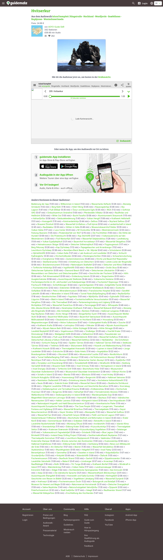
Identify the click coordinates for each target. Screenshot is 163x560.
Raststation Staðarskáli (48, 380)
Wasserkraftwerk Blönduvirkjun (102, 473)
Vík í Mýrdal (92, 250)
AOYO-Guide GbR (56, 27)
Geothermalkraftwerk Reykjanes (102, 435)
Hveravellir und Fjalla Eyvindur (81, 476)
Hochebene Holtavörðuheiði (110, 380)
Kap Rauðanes (37, 314)
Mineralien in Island (60, 293)
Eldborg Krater (72, 426)
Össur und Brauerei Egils (83, 210)
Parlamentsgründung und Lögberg (94, 302)
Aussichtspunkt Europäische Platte (47, 406)
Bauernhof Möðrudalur (58, 317)
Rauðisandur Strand (113, 490)
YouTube (109, 525)
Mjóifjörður (93, 296)
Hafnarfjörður (39, 218)
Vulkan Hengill (93, 218)
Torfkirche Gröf (64, 369)
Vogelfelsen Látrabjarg (84, 478)
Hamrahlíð (81, 397)
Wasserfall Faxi (44, 415)
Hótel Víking (77, 207)
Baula (40, 383)
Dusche (122, 322)
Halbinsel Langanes (110, 311)
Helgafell (86, 449)
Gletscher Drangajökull (118, 484)
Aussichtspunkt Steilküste (70, 279)
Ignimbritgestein (86, 285)
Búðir (56, 464)
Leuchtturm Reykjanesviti (77, 438)
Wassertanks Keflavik (101, 204)
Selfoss (94, 221)
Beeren (77, 447)
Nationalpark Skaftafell (81, 264)
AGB (68, 556)
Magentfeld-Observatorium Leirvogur (48, 397)
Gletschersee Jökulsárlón (102, 270)
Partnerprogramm (72, 520)
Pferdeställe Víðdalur (93, 212)
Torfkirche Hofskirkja (42, 267)
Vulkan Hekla (37, 230)
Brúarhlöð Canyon (71, 415)
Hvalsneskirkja (111, 441)
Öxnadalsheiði (81, 363)
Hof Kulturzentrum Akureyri (102, 357)
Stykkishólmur (37, 449)
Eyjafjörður (121, 360)
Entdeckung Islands (81, 276)
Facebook (109, 520)
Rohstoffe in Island (102, 421)
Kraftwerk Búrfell (100, 464)
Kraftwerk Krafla (45, 325)
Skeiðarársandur (50, 262)
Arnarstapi (108, 461)
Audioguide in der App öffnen (56, 174)
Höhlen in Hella (72, 227)
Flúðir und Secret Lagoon (103, 415)
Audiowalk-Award (48, 524)
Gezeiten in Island (86, 452)
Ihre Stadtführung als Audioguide (91, 538)
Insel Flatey (106, 449)
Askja (40, 473)
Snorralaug (125, 386)
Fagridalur (72, 296)
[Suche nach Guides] (133, 3)
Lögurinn (35, 299)
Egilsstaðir (114, 296)
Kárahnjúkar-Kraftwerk (72, 308)
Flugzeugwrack (111, 244)
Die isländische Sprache (65, 473)
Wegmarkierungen (39, 322)
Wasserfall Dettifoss (80, 340)
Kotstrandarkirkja (71, 221)
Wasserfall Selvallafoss (102, 447)
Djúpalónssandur (112, 458)
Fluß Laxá (57, 337)
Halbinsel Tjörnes (103, 343)
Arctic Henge (62, 314)
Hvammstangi (68, 377)
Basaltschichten (49, 296)
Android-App (131, 515)
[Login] (142, 3)
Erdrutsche (58, 351)
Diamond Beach (72, 270)
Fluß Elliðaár (54, 210)
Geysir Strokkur (67, 412)
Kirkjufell (60, 455)
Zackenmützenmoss (75, 259)
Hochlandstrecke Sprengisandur (83, 470)
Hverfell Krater (114, 331)
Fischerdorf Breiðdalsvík (93, 288)
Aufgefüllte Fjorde (113, 285)
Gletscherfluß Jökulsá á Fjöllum (45, 340)
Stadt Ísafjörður (68, 490)
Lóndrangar (86, 461)
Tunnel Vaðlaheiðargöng (49, 357)
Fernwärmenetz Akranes (106, 392)
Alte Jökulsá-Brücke (40, 308)
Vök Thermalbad (59, 302)
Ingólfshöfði (69, 267)
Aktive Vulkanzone (68, 322)
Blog (66, 515)
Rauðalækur (48, 227)
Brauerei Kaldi (59, 366)
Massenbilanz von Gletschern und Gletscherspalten (54, 273)
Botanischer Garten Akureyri (91, 360)
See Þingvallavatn (117, 400)
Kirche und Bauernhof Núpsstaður (111, 259)
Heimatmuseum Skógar (48, 244)
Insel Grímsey (83, 366)
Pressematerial (49, 530)
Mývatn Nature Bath (52, 328)
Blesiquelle (90, 412)
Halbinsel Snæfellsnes (41, 444)
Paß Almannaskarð (51, 276)
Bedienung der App (40, 204)
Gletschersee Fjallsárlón (42, 270)
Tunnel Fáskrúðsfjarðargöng (93, 293)
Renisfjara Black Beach (74, 250)
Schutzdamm (115, 250)
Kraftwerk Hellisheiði (121, 218)
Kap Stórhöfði (84, 236)
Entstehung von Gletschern (81, 262)
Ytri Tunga (75, 464)
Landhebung (123, 238)
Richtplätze (36, 305)
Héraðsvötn (105, 363)
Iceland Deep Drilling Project (64, 435)
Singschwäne (108, 276)
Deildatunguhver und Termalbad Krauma (60, 389)
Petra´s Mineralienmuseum (65, 290)
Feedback (88, 546)
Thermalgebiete (101, 409)
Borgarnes (57, 392)
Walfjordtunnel (38, 395)
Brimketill (35, 435)
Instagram (109, 515)
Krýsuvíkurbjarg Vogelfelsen (93, 429)
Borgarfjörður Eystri (88, 314)
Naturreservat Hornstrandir (84, 484)
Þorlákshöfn (99, 423)
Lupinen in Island (104, 348)
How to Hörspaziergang (91, 529)
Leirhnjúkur (69, 325)
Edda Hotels (80, 351)
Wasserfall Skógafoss (115, 241)
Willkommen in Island (70, 204)
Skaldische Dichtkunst (118, 383)
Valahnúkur (106, 438)
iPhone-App (130, 520)
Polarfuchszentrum (40, 490)
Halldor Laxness (63, 400)
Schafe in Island (45, 374)
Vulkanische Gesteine (104, 279)
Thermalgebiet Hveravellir (73, 348)
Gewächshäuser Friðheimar (44, 418)
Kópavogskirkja (102, 207)
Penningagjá (90, 305)
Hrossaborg (108, 319)
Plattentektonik (80, 337)
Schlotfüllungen (60, 285)
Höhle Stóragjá (106, 328)
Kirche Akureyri (60, 360)
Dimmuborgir (37, 334)
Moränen (90, 267)
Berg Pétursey (37, 247)
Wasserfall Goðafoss (108, 337)
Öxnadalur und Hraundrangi (50, 363)
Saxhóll (89, 458)
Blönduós (86, 374)
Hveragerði (47, 221)
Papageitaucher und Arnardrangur (96, 247)
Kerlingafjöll (111, 476)
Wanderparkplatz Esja (102, 395)
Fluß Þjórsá (92, 224)
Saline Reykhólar (50, 487)
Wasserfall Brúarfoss (73, 409)
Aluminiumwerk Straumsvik (110, 215)
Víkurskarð (63, 354)
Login (24, 520)
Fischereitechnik (40, 288)
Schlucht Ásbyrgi (49, 343)
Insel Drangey (39, 369)
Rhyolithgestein (63, 449)
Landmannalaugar (103, 467)
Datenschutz (79, 556)
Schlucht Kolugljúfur (40, 377)
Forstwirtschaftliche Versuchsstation (92, 299)
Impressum (93, 556)
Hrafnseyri (42, 481)
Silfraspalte (113, 305)
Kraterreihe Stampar (40, 441)
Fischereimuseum (39, 458)
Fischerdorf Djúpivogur (108, 282)
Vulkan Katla (62, 253)
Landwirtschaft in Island (120, 224)
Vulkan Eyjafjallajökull (52, 241)
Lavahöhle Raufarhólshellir (43, 423)
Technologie (48, 535)
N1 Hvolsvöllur (83, 230)
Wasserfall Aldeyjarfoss (43, 493)
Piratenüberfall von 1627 (70, 233)
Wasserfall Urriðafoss (75, 224)
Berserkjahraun (38, 452)
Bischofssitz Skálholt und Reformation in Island (89, 418)
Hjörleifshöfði (39, 253)
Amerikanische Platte (105, 403)
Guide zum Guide (89, 521)
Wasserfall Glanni (88, 383)
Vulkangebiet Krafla (98, 322)
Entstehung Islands (77, 380)
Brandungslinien (38, 354)
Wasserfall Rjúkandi (102, 308)
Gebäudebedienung (66, 218)
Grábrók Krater (61, 383)
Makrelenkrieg (54, 467)
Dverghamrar (48, 259)
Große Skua (111, 267)
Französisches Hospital (99, 290)
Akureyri (75, 357)
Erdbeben (78, 421)
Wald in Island (57, 299)
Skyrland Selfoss (117, 221)
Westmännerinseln (110, 230)
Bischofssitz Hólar (91, 369)
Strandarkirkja (48, 426)
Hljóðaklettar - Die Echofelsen (115, 340)
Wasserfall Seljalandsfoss (93, 238)
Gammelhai (61, 452)
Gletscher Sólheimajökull (82, 244)
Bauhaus (102, 397)
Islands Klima (123, 423)
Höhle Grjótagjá (80, 328)
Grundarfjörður (38, 455)
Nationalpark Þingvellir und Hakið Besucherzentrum (61, 403)
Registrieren (27, 515)
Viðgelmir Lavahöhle (52, 386)
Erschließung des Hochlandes (79, 493)
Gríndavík (86, 432)
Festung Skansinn (39, 233)
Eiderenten (65, 288)
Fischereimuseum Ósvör (70, 481)
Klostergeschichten (92, 256)
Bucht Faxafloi (79, 215)
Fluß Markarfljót (63, 238)
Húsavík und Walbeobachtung (107, 345)
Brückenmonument (51, 264)
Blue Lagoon (107, 432)
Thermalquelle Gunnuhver (43, 438)
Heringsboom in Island (111, 366)
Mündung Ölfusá (74, 423)
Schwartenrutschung (122, 256)
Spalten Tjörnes (76, 343)
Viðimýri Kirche (119, 371)
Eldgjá (54, 470)
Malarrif (65, 461)
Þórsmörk (35, 470)
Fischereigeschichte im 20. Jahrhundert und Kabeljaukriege (58, 282)
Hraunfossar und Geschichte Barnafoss (90, 386)
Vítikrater (90, 325)
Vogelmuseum (67, 331)
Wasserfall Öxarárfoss (63, 305)
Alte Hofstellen (63, 311)
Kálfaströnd (87, 334)
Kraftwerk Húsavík (41, 348)
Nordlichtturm (116, 354)
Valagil (89, 490)
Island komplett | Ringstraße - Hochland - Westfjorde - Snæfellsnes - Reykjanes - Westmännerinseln (76, 18)
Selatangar (122, 429)
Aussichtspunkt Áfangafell (43, 476)
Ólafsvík (103, 455)
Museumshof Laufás (89, 354)
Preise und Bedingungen (49, 516)
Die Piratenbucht (58, 236)
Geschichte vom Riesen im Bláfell (46, 478)
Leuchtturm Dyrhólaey (41, 250)
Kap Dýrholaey (63, 247)
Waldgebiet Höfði (62, 334)
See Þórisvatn (116, 470)
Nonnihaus (36, 360)
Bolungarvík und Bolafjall (104, 481)
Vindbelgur (90, 331)
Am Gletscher (57, 447)
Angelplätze (102, 351)
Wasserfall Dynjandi (114, 478)
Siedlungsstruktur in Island (68, 395)
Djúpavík (113, 487)
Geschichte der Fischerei (100, 273)
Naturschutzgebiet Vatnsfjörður (83, 487)
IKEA (109, 210)
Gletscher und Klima (112, 264)
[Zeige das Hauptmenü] (3, 3)
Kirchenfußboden (63, 256)
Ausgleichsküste (38, 279)
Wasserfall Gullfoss (115, 412)
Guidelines (68, 525)
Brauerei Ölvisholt (46, 224)
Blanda (67, 374)
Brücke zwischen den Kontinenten (77, 441)
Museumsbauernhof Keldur (104, 227)
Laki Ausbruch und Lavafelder (93, 253)
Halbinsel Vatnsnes (116, 377)
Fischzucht (36, 285)
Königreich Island (90, 400)
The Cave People (82, 406)
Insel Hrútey (107, 374)
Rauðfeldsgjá (37, 464)
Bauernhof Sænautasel (90, 317)
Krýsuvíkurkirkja (98, 426)
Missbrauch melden (69, 531)
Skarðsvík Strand (66, 458)
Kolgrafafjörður (112, 452)
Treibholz (54, 345)
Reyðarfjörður (124, 293)
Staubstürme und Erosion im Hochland (73, 319)
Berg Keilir (56, 207)
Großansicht (104, 76)
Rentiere (86, 311)
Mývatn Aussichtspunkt (117, 325)
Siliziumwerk (76, 345)
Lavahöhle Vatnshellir (41, 461)
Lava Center (59, 230)
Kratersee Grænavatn (58, 429)
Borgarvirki (91, 377)
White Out (56, 215)
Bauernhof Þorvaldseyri (85, 241)
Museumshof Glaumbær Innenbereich (83, 371)
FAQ (86, 515)
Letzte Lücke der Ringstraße (119, 262)
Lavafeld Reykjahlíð (40, 331)
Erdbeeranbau (97, 389)
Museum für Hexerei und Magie (45, 484)
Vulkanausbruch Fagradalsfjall (56, 432)
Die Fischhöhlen (99, 233)
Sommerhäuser (55, 421)
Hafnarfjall (78, 392)
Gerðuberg (93, 444)
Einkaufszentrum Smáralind (59, 212)
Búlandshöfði (82, 455)
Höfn (126, 273)
